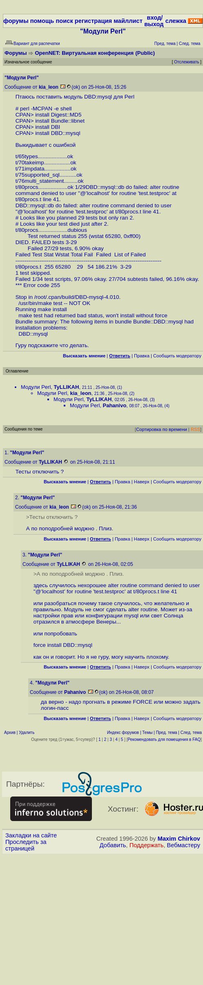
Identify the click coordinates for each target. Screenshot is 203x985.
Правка (141, 355)
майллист (128, 21)
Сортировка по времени (161, 429)
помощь (42, 21)
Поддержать (146, 845)
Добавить (113, 845)
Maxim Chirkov (179, 838)
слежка (175, 21)
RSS (195, 429)
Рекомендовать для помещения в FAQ (164, 739)
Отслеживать (186, 62)
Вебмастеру (183, 845)
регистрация (93, 21)
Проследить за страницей (26, 845)
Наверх (141, 481)
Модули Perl (36, 387)
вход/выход (153, 20)
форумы (16, 21)
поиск (64, 21)
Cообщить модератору (177, 355)
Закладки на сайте (31, 835)
